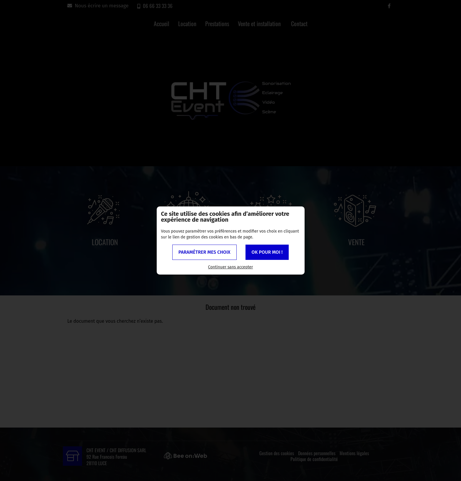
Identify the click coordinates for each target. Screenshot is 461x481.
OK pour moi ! (267, 252)
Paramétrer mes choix (204, 252)
